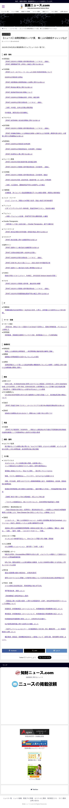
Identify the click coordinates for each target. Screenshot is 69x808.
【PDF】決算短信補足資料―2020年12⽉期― (20, 252)
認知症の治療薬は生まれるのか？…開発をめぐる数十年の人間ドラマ (28, 413)
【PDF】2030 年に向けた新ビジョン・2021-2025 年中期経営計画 (27, 263)
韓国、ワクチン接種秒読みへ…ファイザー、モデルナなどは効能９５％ (29, 476)
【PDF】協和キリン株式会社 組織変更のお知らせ (22, 247)
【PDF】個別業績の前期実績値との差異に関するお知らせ (25, 82)
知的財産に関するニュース (34, 677)
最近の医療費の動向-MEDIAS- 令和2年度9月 (21, 573)
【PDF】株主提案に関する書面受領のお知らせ (21, 240)
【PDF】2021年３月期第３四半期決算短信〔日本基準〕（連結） (27, 167)
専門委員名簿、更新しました (15, 591)
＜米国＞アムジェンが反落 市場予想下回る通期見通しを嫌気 (26, 216)
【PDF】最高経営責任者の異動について (18, 92)
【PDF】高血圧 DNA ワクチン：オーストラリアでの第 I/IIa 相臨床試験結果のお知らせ (35, 405)
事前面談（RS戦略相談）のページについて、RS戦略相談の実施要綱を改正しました (34, 614)
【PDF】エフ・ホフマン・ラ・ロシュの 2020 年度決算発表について (28, 72)
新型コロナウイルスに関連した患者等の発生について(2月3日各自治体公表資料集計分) (34, 578)
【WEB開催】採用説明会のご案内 (16, 596)
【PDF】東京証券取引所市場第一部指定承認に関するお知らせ (26, 232)
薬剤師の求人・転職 (34, 760)
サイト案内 (55, 11)
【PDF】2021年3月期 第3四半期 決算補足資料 (21, 162)
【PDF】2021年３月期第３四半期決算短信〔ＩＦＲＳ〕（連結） (27, 61)
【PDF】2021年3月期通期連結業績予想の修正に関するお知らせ (27, 293)
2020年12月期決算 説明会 (14, 77)
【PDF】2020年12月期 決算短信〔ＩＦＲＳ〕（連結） (24, 102)
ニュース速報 (15, 11)
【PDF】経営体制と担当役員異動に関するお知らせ (22, 120)
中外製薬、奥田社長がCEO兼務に (16, 112)
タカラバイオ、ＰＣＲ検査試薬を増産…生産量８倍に (24, 463)
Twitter (35, 789)
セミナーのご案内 (40, 798)
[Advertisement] (34, 705)
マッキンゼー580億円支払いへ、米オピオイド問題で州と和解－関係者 (29, 538)
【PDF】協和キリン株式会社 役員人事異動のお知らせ (23, 268)
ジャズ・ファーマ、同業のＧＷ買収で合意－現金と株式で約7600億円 (29, 200)
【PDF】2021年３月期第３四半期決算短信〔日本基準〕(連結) (26, 175)
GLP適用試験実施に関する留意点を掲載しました (22, 624)
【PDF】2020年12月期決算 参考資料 (17, 144)
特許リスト (46, 11)
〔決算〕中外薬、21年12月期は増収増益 (19, 107)
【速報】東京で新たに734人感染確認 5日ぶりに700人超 (25, 496)
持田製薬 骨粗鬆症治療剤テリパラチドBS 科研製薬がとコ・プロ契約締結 (31, 335)
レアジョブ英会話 (34, 779)
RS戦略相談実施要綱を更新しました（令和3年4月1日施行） (25, 619)
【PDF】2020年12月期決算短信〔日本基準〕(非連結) (23, 149)
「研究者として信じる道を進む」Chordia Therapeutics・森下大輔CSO (29, 224)
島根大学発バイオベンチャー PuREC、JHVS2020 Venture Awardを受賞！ (31, 275)
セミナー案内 (36, 11)
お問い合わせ (64, 11)
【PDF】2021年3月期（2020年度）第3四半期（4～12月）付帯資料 (28, 180)
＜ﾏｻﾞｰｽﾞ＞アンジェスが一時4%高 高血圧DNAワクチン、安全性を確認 (30, 208)
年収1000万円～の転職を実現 (34, 736)
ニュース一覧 (5, 11)
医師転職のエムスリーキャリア (35, 748)
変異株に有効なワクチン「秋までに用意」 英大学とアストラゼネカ (28, 471)
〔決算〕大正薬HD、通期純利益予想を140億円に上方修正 (25, 185)
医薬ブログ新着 (25, 11)
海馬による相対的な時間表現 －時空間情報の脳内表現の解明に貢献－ (29, 351)
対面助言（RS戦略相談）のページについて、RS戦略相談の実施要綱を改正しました (34, 609)
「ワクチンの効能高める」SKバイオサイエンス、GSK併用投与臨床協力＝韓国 (32, 502)
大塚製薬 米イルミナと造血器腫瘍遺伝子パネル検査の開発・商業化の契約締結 (32, 192)
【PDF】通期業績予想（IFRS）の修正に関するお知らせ (24, 64)
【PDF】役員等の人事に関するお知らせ (18, 154)
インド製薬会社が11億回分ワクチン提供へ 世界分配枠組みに (26, 466)
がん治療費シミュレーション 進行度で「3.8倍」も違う (24, 546)
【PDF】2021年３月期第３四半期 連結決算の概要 (22, 283)
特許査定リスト (52, 798)
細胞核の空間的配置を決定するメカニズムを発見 (22, 357)
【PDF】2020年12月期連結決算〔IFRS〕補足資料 (22, 97)
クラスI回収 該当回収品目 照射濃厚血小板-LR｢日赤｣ (23, 585)
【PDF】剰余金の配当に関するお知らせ (18, 87)
